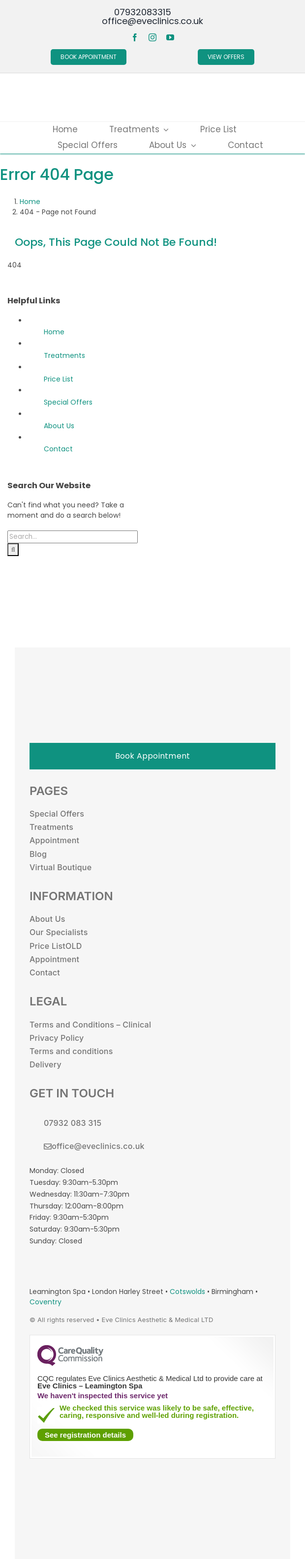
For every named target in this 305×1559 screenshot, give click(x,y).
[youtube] (170, 37)
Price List (58, 379)
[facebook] (135, 37)
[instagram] (152, 37)
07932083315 (142, 12)
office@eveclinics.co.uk (152, 21)
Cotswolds (188, 1291)
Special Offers (68, 402)
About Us (59, 426)
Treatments (64, 355)
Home (54, 332)
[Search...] (72, 536)
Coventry (45, 1302)
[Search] (13, 549)
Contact (58, 449)
